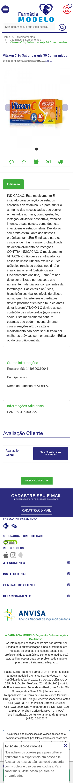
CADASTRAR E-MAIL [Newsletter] (36, 510)
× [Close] (65, 745)
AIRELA (48, 61)
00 (70, 5)
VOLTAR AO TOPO (37, 480)
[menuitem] (6, 37)
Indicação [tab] (13, 184)
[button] (5, 9)
